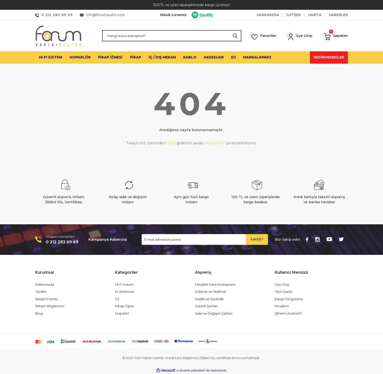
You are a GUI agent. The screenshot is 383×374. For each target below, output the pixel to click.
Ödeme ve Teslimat (210, 292)
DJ (117, 299)
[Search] (171, 35)
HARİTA (314, 15)
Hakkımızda (44, 284)
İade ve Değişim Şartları (214, 313)
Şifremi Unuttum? (288, 313)
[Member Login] (299, 36)
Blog (39, 313)
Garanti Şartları (206, 306)
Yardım (40, 292)
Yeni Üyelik (283, 292)
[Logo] (58, 35)
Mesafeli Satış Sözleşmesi (215, 284)
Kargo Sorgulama (289, 299)
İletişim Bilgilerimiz (49, 306)
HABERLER (338, 15)
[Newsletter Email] (205, 239)
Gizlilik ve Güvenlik (209, 299)
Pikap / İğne (124, 306)
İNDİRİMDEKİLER (329, 57)
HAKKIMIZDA (268, 15)
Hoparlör (122, 313)
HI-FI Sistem (124, 284)
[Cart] (335, 36)
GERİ (171, 143)
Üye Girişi (282, 284)
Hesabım (282, 306)
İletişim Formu (46, 299)
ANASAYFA (214, 143)
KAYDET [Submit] (257, 239)
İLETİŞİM (293, 15)
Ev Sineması (124, 292)
